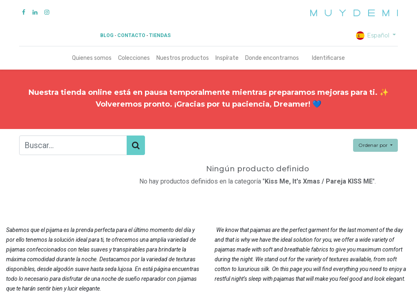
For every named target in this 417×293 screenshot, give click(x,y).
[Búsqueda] (136, 145)
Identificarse (328, 58)
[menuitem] (92, 58)
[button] (375, 145)
